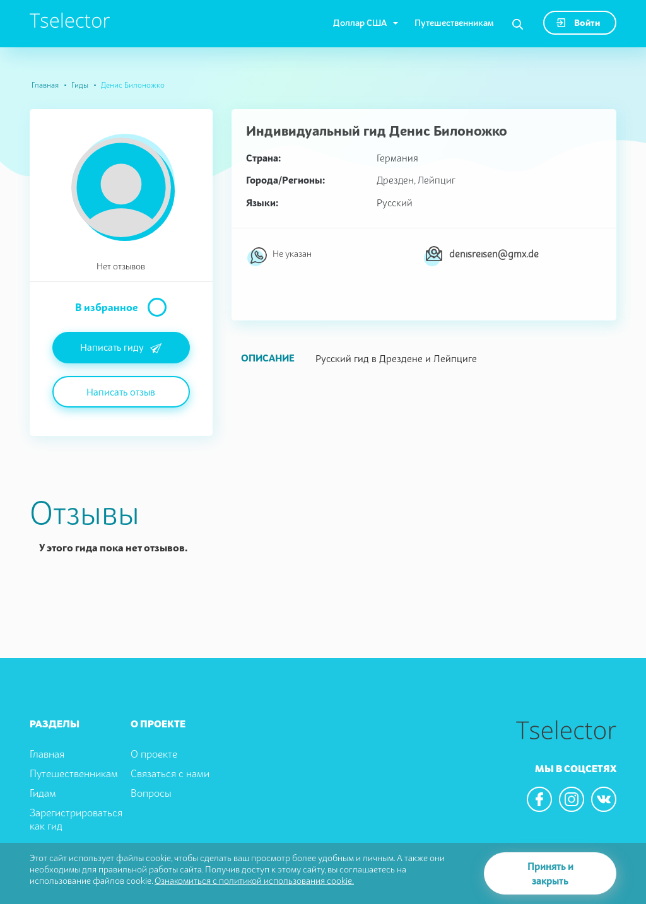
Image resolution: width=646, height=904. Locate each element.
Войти (578, 22)
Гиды (79, 85)
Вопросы (151, 793)
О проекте (154, 754)
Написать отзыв (120, 391)
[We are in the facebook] (539, 799)
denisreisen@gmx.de (494, 253)
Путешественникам (454, 22)
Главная (45, 85)
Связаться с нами (170, 773)
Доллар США (360, 22)
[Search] (517, 24)
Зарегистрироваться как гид (76, 819)
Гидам (43, 793)
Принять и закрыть (550, 873)
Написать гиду (121, 348)
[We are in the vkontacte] (603, 799)
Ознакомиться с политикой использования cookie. (254, 880)
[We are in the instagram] (571, 799)
